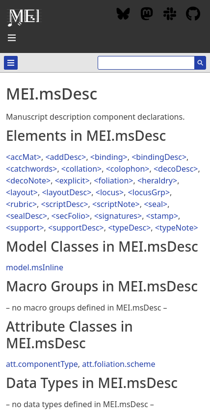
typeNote (176, 227)
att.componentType (42, 364)
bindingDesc (159, 157)
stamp (162, 215)
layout (21, 192)
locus (109, 192)
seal (155, 204)
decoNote (28, 180)
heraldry (157, 180)
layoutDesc (67, 192)
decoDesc (175, 168)
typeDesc (129, 227)
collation (81, 168)
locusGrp (148, 192)
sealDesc (26, 215)
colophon (127, 168)
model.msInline (34, 267)
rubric (21, 204)
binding (109, 157)
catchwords (31, 168)
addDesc (66, 157)
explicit (72, 180)
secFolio (70, 215)
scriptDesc (65, 204)
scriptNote (116, 204)
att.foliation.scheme (118, 364)
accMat (23, 157)
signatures (118, 215)
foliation (113, 180)
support (24, 227)
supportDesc (75, 227)
